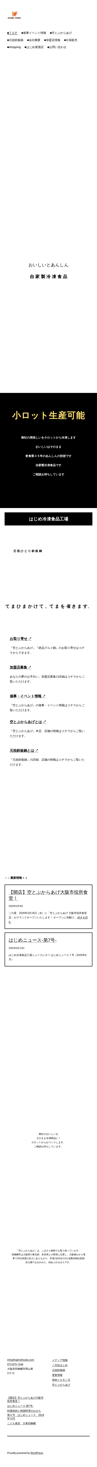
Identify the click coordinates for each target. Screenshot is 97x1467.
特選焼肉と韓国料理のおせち (24, 1410)
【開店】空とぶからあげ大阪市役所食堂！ (48, 895)
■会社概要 (33, 40)
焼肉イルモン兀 (61, 1379)
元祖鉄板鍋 (58, 1370)
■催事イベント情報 (33, 33)
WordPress (37, 1452)
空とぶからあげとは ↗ (28, 722)
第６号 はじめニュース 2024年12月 (25, 1416)
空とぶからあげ (61, 1384)
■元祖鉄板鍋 (15, 40)
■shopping (14, 47)
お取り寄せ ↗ (21, 639)
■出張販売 (70, 40)
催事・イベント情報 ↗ (28, 696)
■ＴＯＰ (12, 33)
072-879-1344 (15, 1364)
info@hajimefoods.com (20, 1359)
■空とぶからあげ (61, 33)
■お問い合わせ (56, 47)
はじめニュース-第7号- (33, 940)
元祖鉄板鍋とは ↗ (24, 751)
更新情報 (57, 1374)
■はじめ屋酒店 (34, 47)
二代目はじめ (60, 1365)
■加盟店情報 (52, 40)
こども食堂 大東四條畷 (21, 1423)
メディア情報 (60, 1360)
